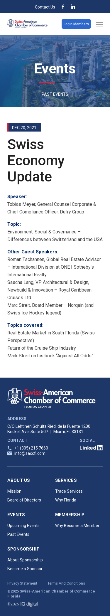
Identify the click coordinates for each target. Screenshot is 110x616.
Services (66, 480)
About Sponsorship (25, 560)
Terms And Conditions (66, 583)
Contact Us (45, 7)
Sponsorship (23, 549)
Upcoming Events (23, 525)
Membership (70, 514)
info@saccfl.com (29, 453)
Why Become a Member (77, 525)
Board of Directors (24, 500)
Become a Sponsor (25, 568)
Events (16, 514)
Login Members (76, 24)
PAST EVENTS (55, 94)
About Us (18, 480)
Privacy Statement (22, 583)
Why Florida (65, 500)
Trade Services (69, 491)
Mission (14, 491)
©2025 (22, 604)
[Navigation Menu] (99, 24)
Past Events (18, 534)
